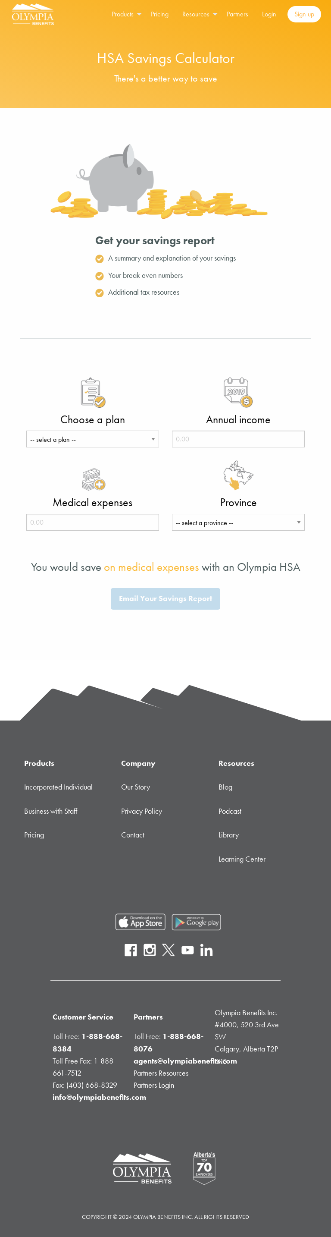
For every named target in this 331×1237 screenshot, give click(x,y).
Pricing (160, 14)
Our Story (135, 787)
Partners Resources (161, 1073)
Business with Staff (50, 811)
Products (123, 14)
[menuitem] (124, 14)
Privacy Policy (141, 811)
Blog (225, 787)
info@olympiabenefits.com (99, 1097)
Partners (237, 14)
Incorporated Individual (58, 787)
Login (269, 14)
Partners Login (154, 1085)
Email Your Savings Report (165, 598)
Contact (132, 835)
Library (229, 835)
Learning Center (242, 859)
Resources (195, 14)
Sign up (304, 14)
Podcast (230, 811)
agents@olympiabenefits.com (185, 1061)
